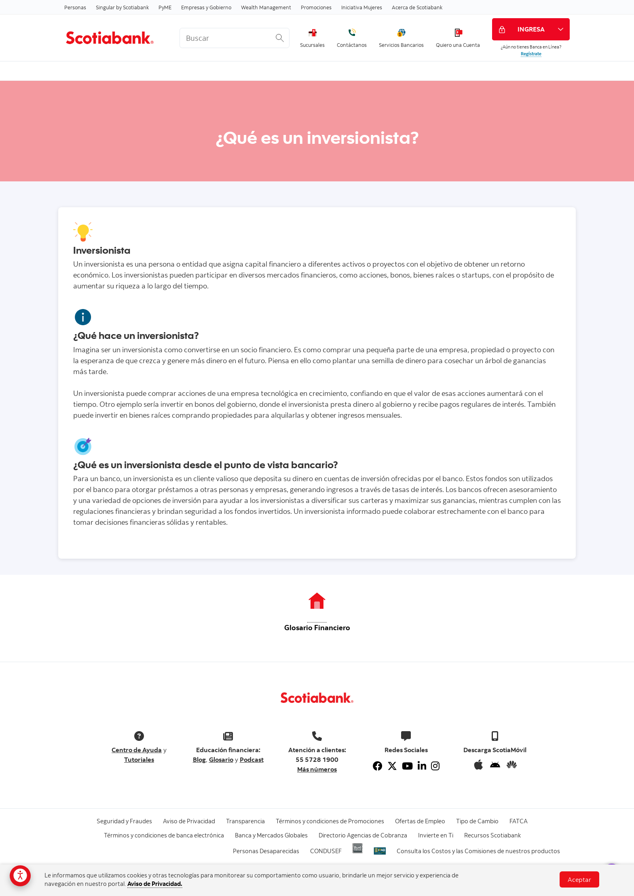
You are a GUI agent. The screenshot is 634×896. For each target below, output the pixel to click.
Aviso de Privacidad (189, 821)
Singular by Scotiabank (122, 7)
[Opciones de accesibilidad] (20, 875)
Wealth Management (266, 7)
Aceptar (579, 879)
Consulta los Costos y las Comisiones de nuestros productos (478, 851)
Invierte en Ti (435, 835)
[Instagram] (435, 766)
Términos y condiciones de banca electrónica (164, 835)
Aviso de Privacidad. (154, 884)
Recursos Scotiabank (492, 835)
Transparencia (245, 821)
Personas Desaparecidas (266, 851)
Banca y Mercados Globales (271, 835)
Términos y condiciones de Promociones (330, 821)
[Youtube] (407, 766)
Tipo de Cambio (477, 821)
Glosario (221, 759)
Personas (75, 7)
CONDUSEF (326, 851)
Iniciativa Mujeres (361, 7)
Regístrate (531, 54)
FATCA (518, 821)
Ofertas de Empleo (420, 821)
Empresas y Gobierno (206, 7)
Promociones (316, 7)
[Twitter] (392, 766)
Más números (317, 769)
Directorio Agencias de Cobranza (363, 835)
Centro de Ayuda (137, 750)
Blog (199, 759)
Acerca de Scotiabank (417, 7)
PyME (164, 7)
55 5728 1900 (317, 759)
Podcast (252, 759)
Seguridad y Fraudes (124, 821)
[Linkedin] (422, 766)
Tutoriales (139, 759)
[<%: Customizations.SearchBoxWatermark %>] (235, 38)
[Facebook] (378, 766)
